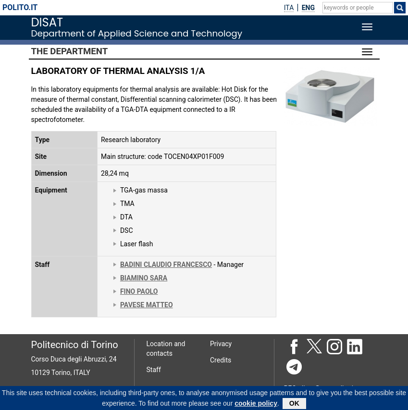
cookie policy (256, 405)
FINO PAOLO (139, 291)
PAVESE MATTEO (146, 305)
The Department (69, 51)
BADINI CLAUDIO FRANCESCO (166, 264)
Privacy (221, 344)
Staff (154, 370)
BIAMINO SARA (143, 278)
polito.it (19, 7)
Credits (220, 360)
